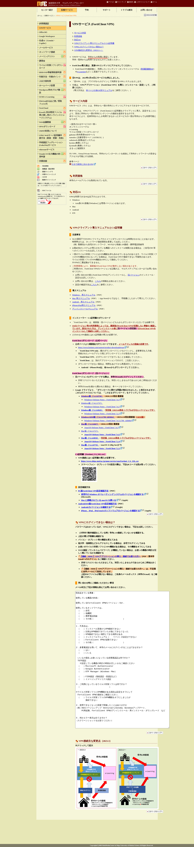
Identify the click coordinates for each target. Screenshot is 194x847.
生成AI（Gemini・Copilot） (52, 41)
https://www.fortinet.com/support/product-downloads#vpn (101, 347)
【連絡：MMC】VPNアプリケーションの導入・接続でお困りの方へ (110, 556)
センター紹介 (47, 10)
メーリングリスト (52, 56)
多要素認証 (52, 23)
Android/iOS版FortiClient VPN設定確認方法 (97, 504)
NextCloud (52, 108)
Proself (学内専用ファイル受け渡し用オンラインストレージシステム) (52, 115)
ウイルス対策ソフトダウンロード (52, 66)
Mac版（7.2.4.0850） (90, 438)
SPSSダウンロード (52, 126)
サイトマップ (121, 2)
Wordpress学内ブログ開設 (52, 91)
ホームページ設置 (52, 85)
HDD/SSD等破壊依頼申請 (52, 72)
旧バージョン (134, 275)
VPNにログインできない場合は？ (89, 47)
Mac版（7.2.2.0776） (90, 445)
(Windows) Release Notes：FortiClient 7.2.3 (102, 413)
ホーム (154, 2)
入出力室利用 (52, 81)
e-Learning (81, 72)
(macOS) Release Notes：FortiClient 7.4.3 (101, 427)
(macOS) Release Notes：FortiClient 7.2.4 (102, 441)
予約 (87, 10)
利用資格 (78, 36)
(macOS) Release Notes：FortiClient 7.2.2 (102, 448)
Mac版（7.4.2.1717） (90, 431)
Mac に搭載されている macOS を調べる (98, 500)
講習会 (52, 61)
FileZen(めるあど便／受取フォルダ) (52, 102)
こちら (98, 281)
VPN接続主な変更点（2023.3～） (88, 50)
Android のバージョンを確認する (95, 507)
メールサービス (52, 47)
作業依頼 (52, 161)
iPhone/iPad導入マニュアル (84, 305)
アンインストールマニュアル (85, 309)
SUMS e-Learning (52, 97)
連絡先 (131, 2)
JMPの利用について (52, 131)
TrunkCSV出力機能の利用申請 (52, 155)
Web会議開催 (52, 122)
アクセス (111, 2)
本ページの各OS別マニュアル (99, 90)
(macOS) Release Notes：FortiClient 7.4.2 (102, 434)
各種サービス (67, 10)
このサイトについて (143, 2)
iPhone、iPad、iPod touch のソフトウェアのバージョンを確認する (110, 511)
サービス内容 (80, 33)
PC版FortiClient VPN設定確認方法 (93, 491)
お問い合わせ (146, 10)
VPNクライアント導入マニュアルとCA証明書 (94, 43)
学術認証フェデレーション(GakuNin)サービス (52, 143)
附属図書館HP (147, 69)
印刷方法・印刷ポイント (52, 76)
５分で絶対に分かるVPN (82, 164)
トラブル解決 (126, 10)
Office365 (52, 32)
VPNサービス (52, 28)
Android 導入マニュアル (83, 302)
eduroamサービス (52, 149)
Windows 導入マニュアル (83, 295)
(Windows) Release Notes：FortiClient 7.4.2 (102, 406)
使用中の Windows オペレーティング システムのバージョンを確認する (112, 494)
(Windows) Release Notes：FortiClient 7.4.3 (102, 400)
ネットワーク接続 (52, 52)
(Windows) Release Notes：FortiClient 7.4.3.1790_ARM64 (108, 420)
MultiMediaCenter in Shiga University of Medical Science (64, 5)
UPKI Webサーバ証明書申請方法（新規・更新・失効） (52, 136)
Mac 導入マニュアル (81, 298)
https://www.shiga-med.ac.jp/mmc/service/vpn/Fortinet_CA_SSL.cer (110, 461)
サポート (107, 10)
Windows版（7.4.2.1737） (92, 403)
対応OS (77, 40)
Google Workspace (52, 36)
